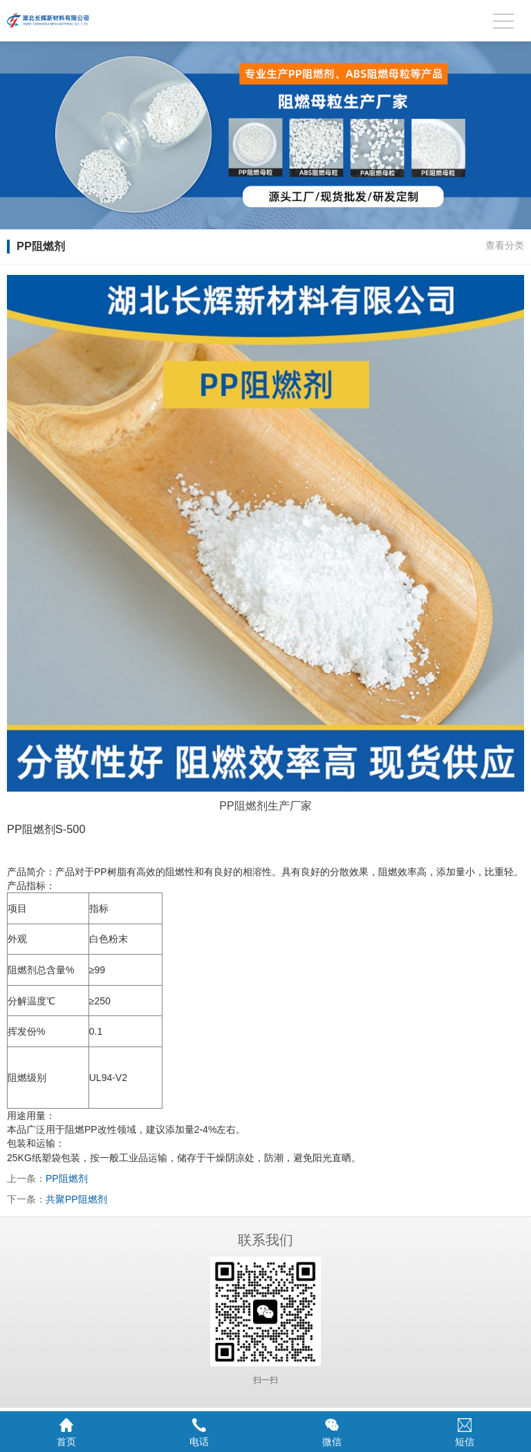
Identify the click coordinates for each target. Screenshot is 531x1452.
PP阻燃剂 (67, 1178)
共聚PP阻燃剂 (76, 1199)
